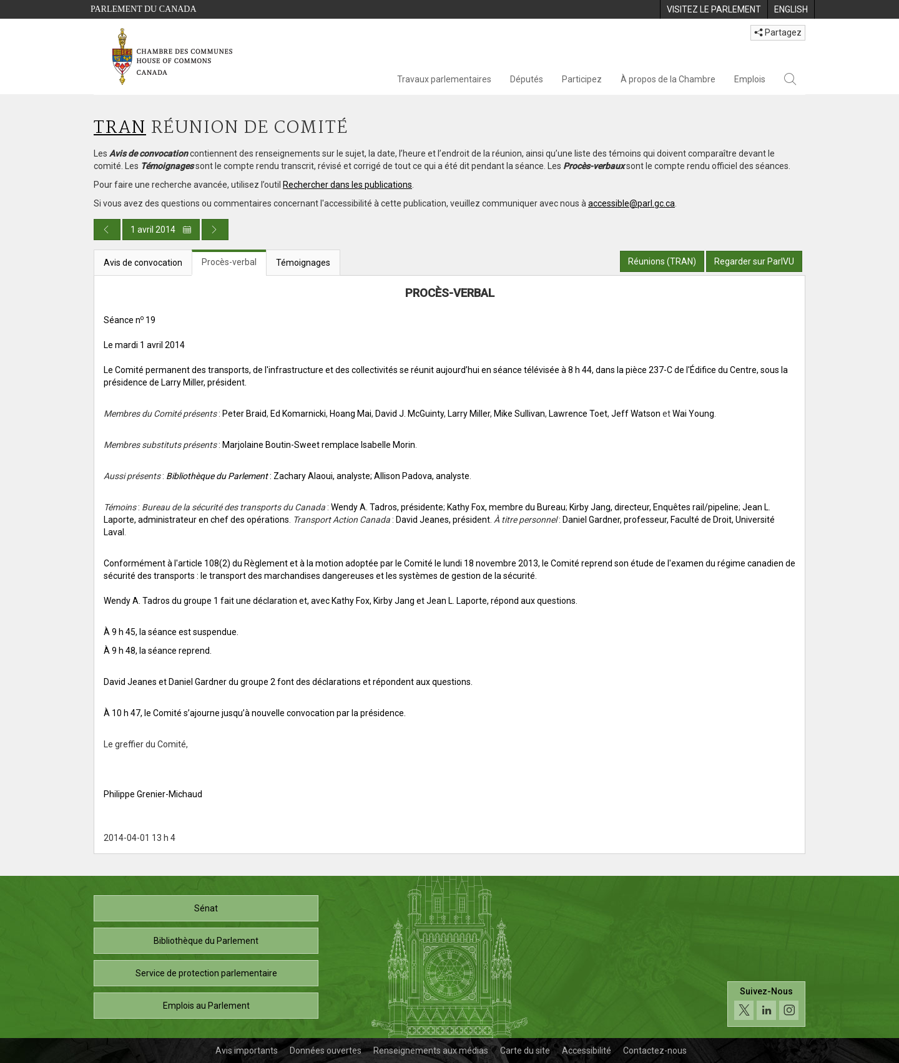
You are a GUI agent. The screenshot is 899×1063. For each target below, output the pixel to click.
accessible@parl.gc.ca (631, 203)
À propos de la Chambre (668, 79)
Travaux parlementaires (444, 79)
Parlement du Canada (144, 9)
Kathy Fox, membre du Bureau (506, 507)
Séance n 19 (129, 320)
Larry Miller (469, 414)
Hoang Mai (350, 414)
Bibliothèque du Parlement (206, 941)
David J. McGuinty (409, 414)
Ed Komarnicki (298, 414)
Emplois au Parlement (206, 1006)
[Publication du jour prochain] (215, 229)
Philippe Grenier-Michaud (153, 794)
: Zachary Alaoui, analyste (268, 476)
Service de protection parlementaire (206, 973)
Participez (582, 79)
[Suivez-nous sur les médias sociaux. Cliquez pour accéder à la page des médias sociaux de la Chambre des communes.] (766, 1004)
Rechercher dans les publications (347, 185)
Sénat (206, 908)
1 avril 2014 (161, 230)
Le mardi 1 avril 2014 (144, 345)
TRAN (120, 128)
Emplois (749, 79)
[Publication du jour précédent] (107, 229)
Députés (526, 79)
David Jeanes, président (443, 520)
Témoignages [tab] (303, 263)
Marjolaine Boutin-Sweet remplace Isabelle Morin (318, 445)
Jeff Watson (636, 414)
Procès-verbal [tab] (229, 262)
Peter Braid (244, 414)
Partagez (778, 32)
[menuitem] (713, 9)
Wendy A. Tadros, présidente (387, 507)
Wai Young (693, 414)
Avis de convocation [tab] (143, 263)
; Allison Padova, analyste (419, 476)
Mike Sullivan (519, 414)
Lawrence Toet (578, 414)
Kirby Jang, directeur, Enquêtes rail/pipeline (654, 507)
